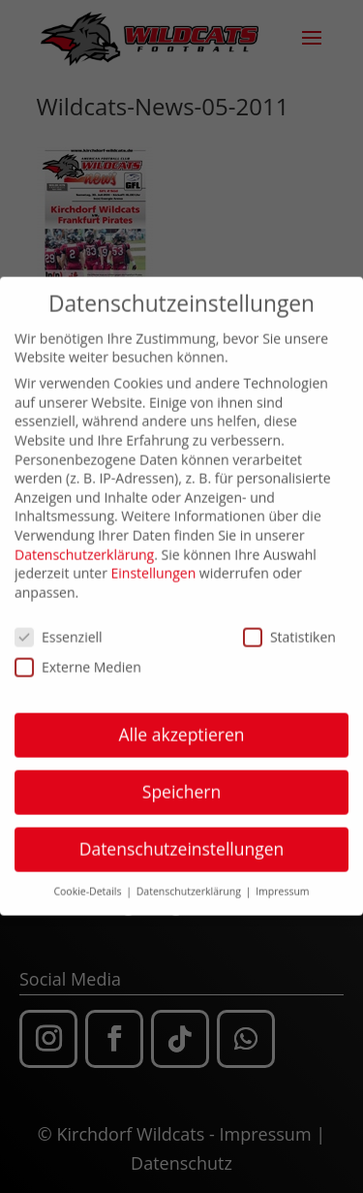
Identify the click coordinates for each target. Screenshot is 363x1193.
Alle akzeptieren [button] (181, 726)
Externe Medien (78, 658)
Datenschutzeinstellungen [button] (182, 841)
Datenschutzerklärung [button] (190, 884)
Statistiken (289, 628)
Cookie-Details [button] (88, 884)
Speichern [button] (181, 784)
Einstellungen (154, 564)
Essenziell (59, 628)
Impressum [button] (282, 884)
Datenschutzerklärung (84, 546)
